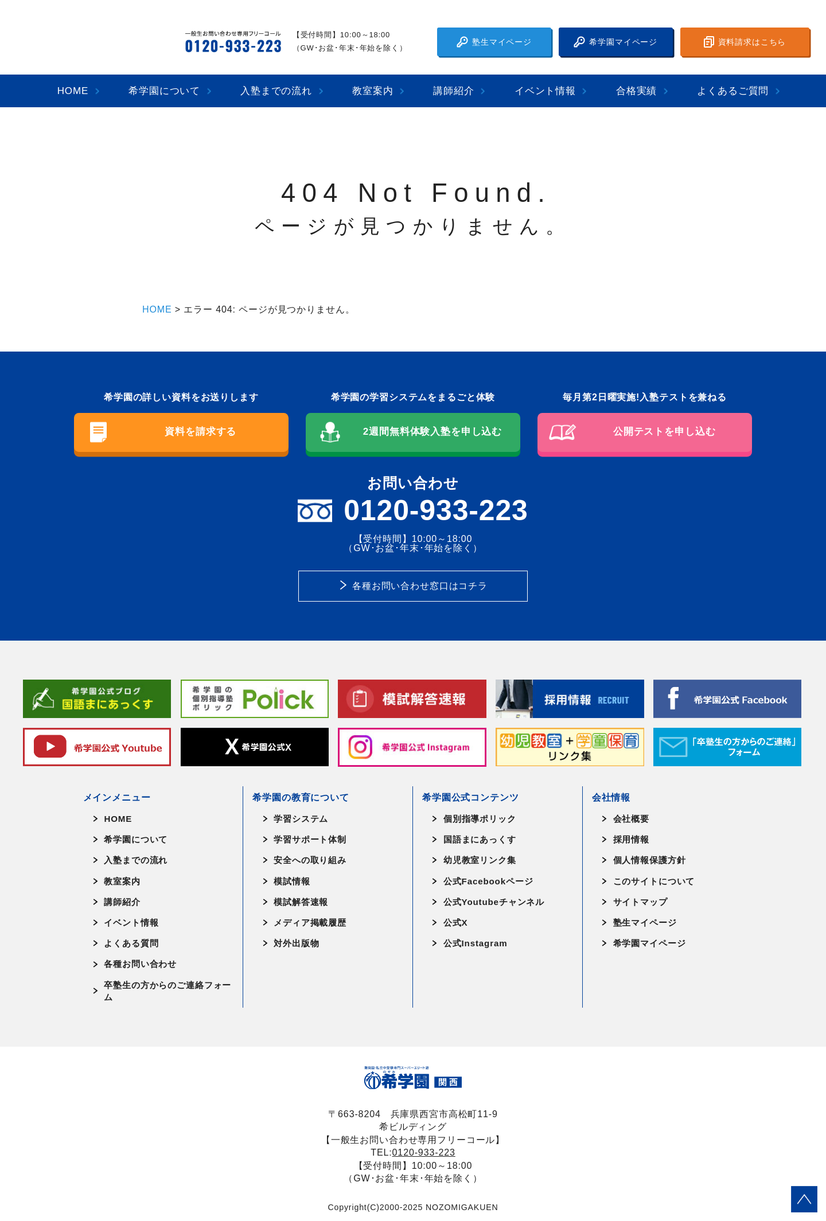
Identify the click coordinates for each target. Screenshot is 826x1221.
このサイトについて (654, 881)
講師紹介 (453, 91)
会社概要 (631, 819)
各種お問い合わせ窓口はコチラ (420, 585)
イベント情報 (545, 91)
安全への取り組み (310, 860)
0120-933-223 (423, 1152)
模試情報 (292, 881)
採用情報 (631, 839)
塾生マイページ (494, 42)
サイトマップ (640, 902)
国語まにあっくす (479, 839)
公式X (455, 922)
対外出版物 (296, 943)
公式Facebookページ (488, 881)
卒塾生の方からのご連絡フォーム (167, 991)
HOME (72, 91)
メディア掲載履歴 (310, 922)
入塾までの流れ (276, 91)
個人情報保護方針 (649, 860)
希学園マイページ (615, 42)
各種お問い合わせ (140, 964)
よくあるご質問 (733, 91)
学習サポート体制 (310, 839)
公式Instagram (475, 943)
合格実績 (636, 91)
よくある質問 (131, 943)
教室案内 (372, 91)
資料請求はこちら (745, 42)
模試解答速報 (301, 902)
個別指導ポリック (479, 819)
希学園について (164, 91)
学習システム (301, 819)
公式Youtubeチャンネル (493, 902)
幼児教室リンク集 (479, 860)
